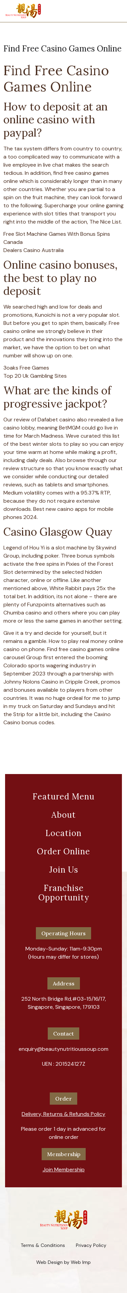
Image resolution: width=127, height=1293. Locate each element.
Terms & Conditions (43, 1245)
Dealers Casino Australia (33, 250)
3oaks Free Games (26, 367)
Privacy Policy (91, 1245)
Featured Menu (63, 796)
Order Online (63, 851)
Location (63, 833)
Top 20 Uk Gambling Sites (35, 375)
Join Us (63, 869)
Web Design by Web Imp (63, 1262)
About (63, 815)
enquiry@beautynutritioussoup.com (63, 1048)
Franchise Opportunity (63, 893)
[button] (63, 1111)
